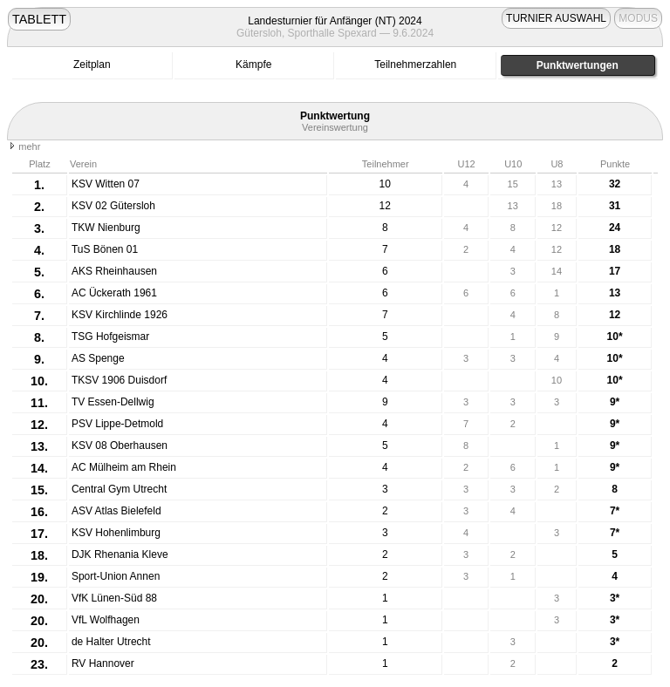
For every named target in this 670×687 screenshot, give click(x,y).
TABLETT (39, 19)
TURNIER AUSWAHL (556, 18)
